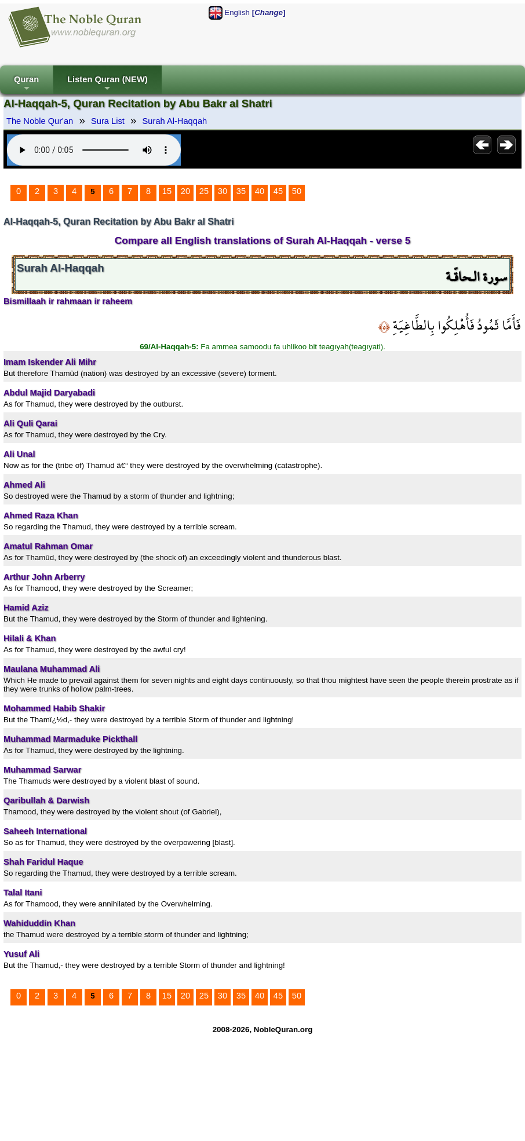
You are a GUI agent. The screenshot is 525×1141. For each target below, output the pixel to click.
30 (222, 191)
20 (185, 191)
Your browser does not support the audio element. (94, 150)
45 (278, 191)
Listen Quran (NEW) (107, 84)
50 (296, 191)
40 (259, 191)
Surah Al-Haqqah (175, 121)
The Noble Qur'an (39, 121)
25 (204, 191)
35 (241, 191)
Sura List (108, 121)
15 (167, 191)
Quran (26, 84)
